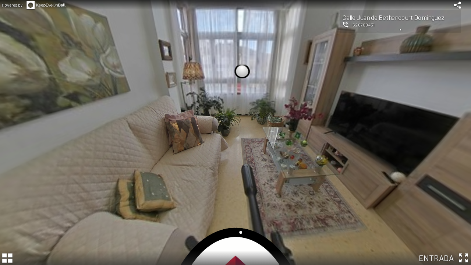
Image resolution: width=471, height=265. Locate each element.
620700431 (364, 24)
